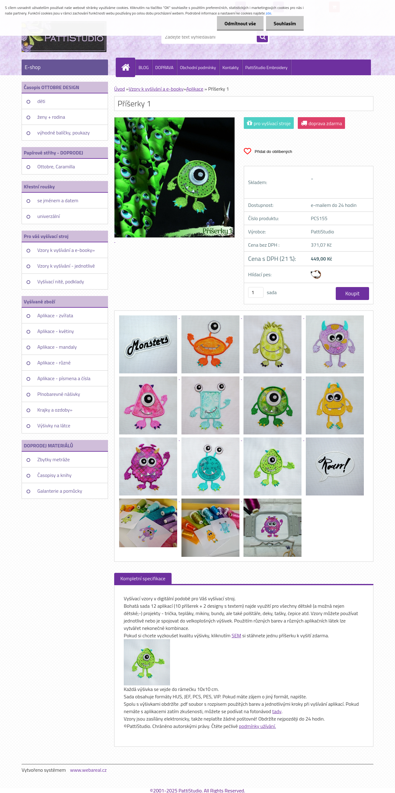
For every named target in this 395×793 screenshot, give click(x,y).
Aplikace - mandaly (57, 347)
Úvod (119, 88)
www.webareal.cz (88, 770)
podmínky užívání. (257, 726)
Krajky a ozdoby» (55, 409)
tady (276, 711)
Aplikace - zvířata (55, 315)
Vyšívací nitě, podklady (60, 281)
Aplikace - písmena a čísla (63, 378)
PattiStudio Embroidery (266, 67)
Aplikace (194, 88)
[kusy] (256, 292)
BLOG (144, 67)
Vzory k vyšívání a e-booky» (66, 250)
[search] (262, 37)
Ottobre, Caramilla (56, 166)
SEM (236, 635)
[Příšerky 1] (149, 316)
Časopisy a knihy (54, 475)
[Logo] (64, 36)
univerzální (48, 216)
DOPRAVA (164, 67)
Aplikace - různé (54, 362)
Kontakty (230, 67)
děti (41, 101)
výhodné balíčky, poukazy (63, 132)
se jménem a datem (57, 200)
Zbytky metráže (53, 459)
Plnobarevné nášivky (58, 394)
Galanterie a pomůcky (59, 491)
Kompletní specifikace (142, 578)
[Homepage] (128, 67)
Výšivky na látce (53, 425)
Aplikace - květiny (55, 331)
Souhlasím (284, 23)
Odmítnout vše (240, 23)
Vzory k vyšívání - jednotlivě (66, 265)
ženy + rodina (51, 117)
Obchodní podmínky (198, 67)
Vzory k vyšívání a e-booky (156, 88)
